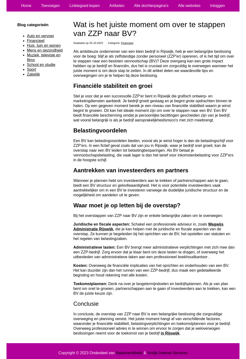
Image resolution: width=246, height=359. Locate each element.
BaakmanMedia (129, 353)
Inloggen (217, 6)
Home (26, 6)
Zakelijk (33, 74)
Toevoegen (50, 6)
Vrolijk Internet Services (167, 353)
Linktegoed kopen (84, 6)
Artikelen (116, 6)
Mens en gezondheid (45, 50)
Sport (31, 69)
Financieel (127, 43)
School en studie (41, 65)
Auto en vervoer (40, 36)
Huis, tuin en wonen (44, 45)
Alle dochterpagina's (151, 6)
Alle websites (189, 6)
